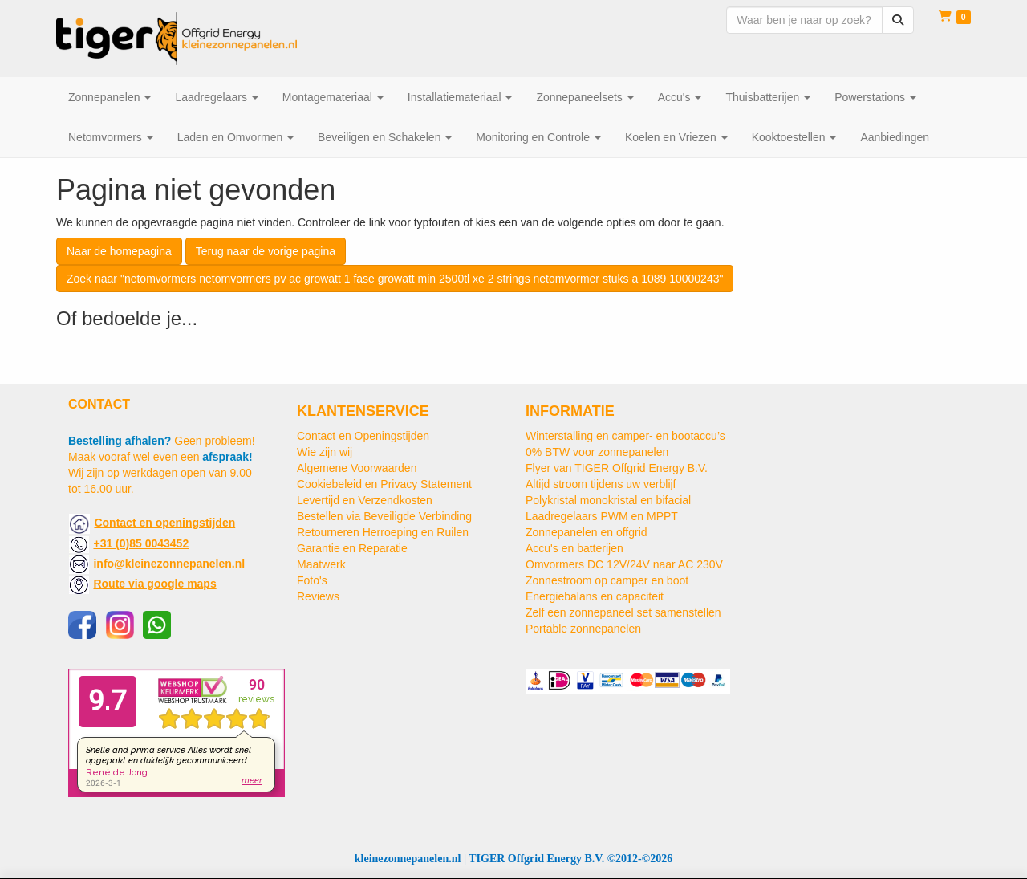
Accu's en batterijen (574, 548)
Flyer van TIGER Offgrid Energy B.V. (617, 468)
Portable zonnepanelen (583, 628)
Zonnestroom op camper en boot (607, 580)
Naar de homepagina (119, 251)
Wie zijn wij (324, 452)
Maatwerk (321, 564)
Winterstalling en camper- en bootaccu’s (625, 435)
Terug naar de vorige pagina (265, 251)
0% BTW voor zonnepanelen (597, 452)
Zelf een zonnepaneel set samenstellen (623, 612)
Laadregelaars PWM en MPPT (602, 516)
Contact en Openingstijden (363, 435)
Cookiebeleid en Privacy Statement (384, 484)
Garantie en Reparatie (352, 548)
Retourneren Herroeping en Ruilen (383, 532)
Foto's (312, 580)
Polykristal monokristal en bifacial (608, 500)
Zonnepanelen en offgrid (586, 532)
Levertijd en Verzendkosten (364, 500)
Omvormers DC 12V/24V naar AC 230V (624, 564)
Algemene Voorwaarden (356, 468)
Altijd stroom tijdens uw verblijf (601, 484)
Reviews (318, 596)
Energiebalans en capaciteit (595, 596)
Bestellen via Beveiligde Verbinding (384, 516)
